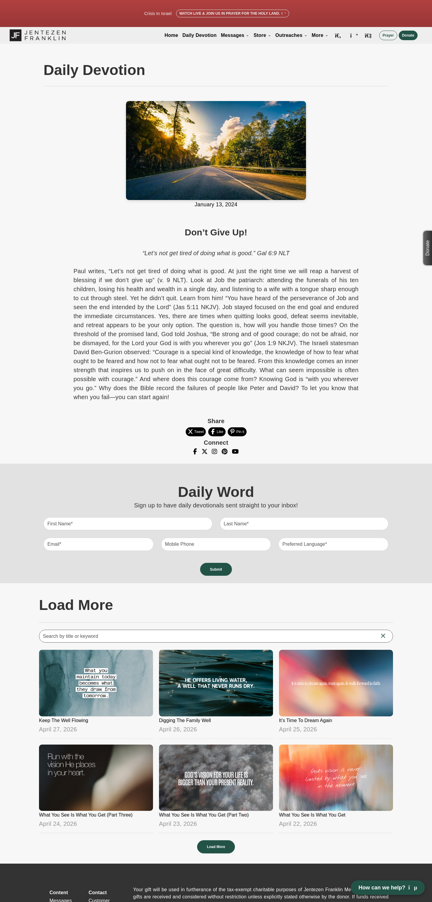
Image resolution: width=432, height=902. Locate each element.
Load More (216, 847)
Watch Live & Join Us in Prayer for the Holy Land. (232, 13)
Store (262, 35)
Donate (408, 35)
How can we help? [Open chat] (387, 888)
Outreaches (291, 35)
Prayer (388, 35)
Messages (235, 35)
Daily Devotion (199, 35)
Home (171, 35)
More (320, 35)
